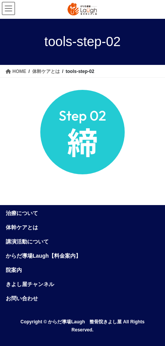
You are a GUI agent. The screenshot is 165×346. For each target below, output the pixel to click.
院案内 (14, 270)
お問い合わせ (22, 298)
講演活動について (27, 241)
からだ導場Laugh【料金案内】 (43, 256)
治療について (22, 213)
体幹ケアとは (22, 227)
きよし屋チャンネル (30, 284)
